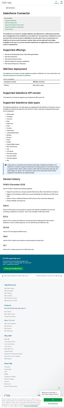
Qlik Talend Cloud (9, 314)
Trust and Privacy (9, 344)
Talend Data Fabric (10, 316)
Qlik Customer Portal (10, 298)
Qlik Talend (7, 311)
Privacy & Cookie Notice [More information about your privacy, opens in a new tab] (31, 405)
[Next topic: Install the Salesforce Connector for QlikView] (48, 276)
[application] (49, 393)
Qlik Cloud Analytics (10, 323)
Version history (9, 29)
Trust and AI (7, 346)
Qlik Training (8, 293)
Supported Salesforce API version (14, 25)
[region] (32, 402)
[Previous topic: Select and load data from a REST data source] (16, 276)
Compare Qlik (8, 351)
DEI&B (6, 374)
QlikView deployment (11, 22)
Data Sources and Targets (12, 356)
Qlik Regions (8, 358)
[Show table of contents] (3, 7)
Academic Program (10, 376)
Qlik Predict (7, 328)
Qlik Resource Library (10, 300)
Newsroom (7, 384)
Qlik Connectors (10, 8)
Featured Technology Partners (13, 354)
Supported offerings (10, 20)
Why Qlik (7, 339)
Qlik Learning (8, 295)
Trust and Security (9, 341)
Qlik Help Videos (9, 288)
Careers (6, 381)
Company (7, 367)
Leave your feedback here (13, 268)
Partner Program (9, 379)
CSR (5, 371)
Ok (53, 400)
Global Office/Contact (10, 386)
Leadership (7, 369)
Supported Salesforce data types (14, 27)
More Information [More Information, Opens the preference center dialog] (53, 403)
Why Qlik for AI (8, 349)
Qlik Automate (8, 331)
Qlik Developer (8, 291)
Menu (61, 3)
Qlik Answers (8, 326)
